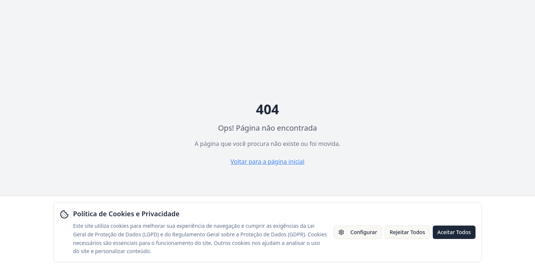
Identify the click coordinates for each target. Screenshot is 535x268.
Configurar (357, 232)
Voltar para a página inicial (267, 161)
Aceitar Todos (454, 232)
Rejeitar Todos (407, 232)
